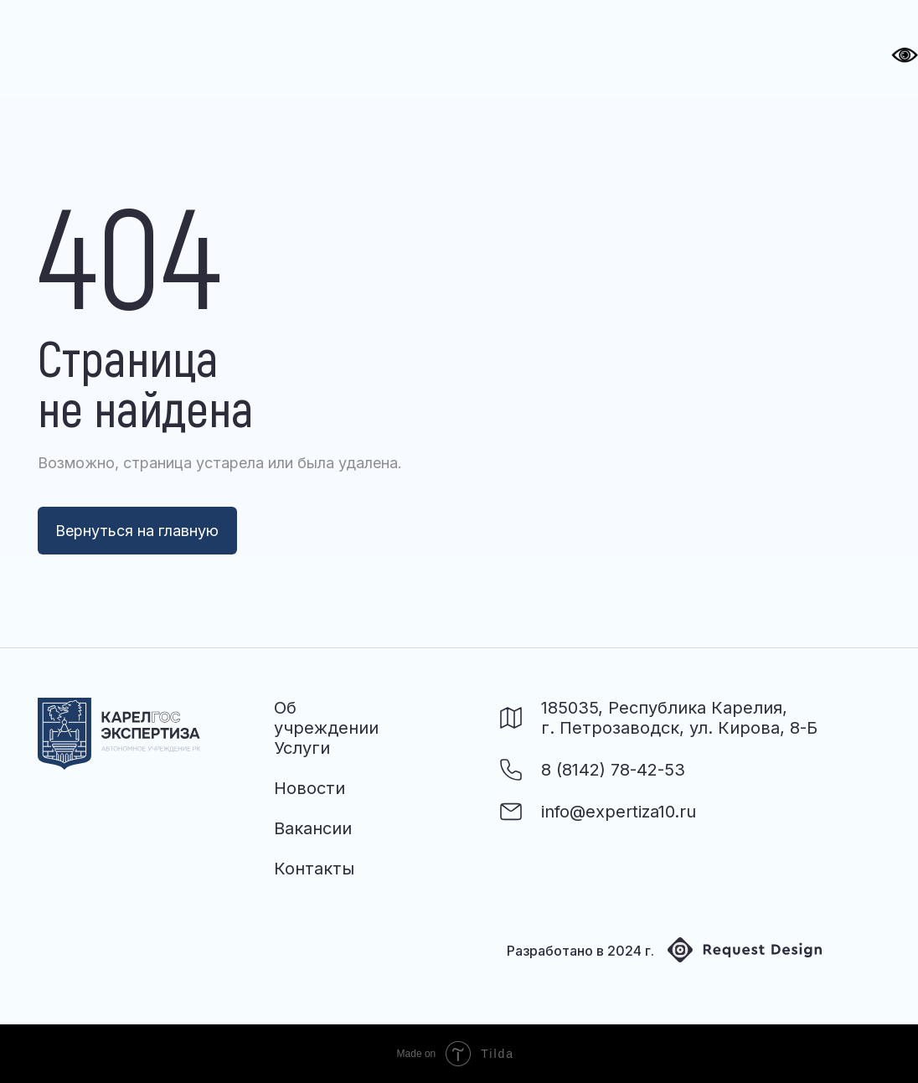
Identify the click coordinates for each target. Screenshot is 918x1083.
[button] (811, 48)
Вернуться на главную (137, 530)
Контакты (314, 869)
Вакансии (313, 828)
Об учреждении (326, 718)
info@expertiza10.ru (618, 812)
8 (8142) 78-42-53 (613, 770)
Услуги (302, 748)
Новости (309, 788)
